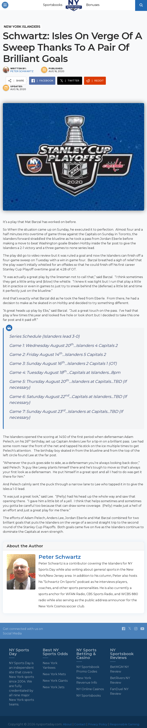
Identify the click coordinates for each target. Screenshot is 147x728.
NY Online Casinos (90, 689)
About (65, 724)
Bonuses (93, 6)
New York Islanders (22, 26)
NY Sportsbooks (88, 695)
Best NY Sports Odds (55, 651)
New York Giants (55, 680)
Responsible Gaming (126, 724)
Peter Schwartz (21, 71)
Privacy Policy (97, 724)
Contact (78, 724)
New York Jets (53, 687)
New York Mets (54, 674)
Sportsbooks (53, 6)
